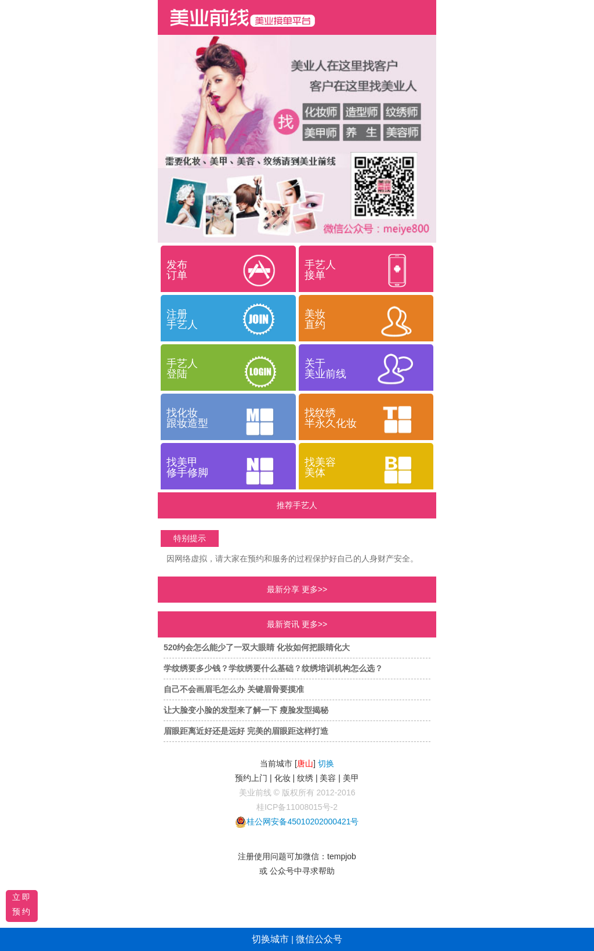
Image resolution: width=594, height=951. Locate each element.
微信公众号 (319, 939)
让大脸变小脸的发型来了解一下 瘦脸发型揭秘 (246, 710)
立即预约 (22, 904)
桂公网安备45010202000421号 (302, 821)
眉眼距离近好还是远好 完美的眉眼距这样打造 (246, 731)
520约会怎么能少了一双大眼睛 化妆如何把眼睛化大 (257, 647)
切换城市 (270, 939)
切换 (326, 763)
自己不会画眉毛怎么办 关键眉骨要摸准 (234, 689)
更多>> (314, 589)
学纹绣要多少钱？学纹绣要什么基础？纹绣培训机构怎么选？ (273, 668)
